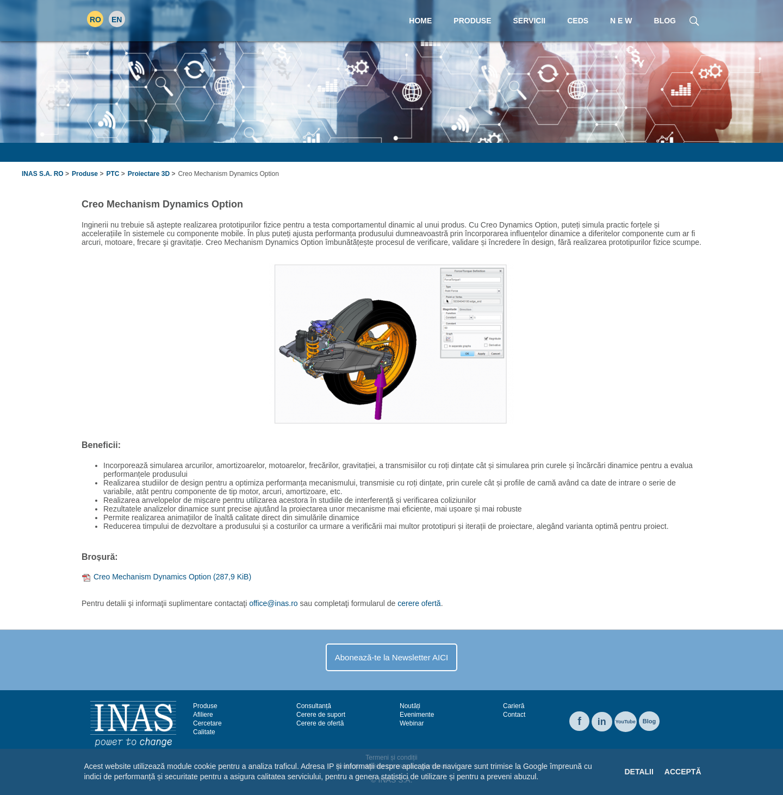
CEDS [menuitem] (577, 20)
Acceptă (682, 771)
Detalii (638, 771)
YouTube (626, 721)
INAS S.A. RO (43, 174)
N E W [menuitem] (621, 20)
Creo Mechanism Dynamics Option (172, 576)
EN (116, 19)
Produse (85, 174)
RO (95, 19)
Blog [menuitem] (665, 20)
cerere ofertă (418, 603)
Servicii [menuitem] (529, 20)
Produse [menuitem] (472, 20)
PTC (112, 174)
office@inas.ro (273, 603)
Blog (649, 721)
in (602, 721)
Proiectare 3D (149, 174)
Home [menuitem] (420, 20)
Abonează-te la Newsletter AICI (391, 657)
